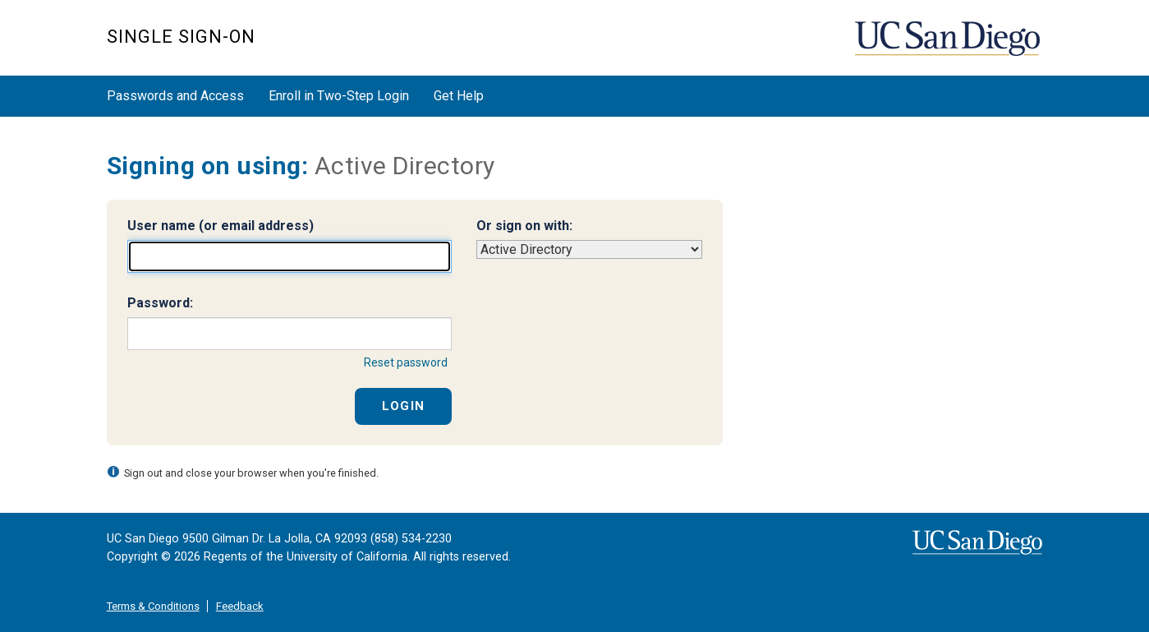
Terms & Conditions (153, 606)
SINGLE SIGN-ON (181, 36)
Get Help (459, 96)
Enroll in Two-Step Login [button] (339, 96)
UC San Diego (949, 46)
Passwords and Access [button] (175, 96)
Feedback (240, 606)
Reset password (406, 362)
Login (403, 406)
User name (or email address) (220, 225)
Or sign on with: (524, 225)
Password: (160, 303)
